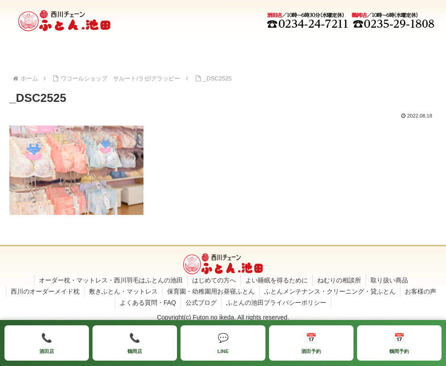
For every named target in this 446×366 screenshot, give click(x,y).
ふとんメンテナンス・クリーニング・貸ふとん (330, 291)
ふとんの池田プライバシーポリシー (276, 302)
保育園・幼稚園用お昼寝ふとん (211, 291)
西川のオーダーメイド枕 (45, 291)
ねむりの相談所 (339, 280)
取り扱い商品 (389, 280)
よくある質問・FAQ (148, 302)
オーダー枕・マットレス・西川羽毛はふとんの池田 (111, 280)
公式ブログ (201, 302)
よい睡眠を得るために (276, 280)
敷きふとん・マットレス (123, 291)
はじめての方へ (214, 280)
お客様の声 (420, 291)
